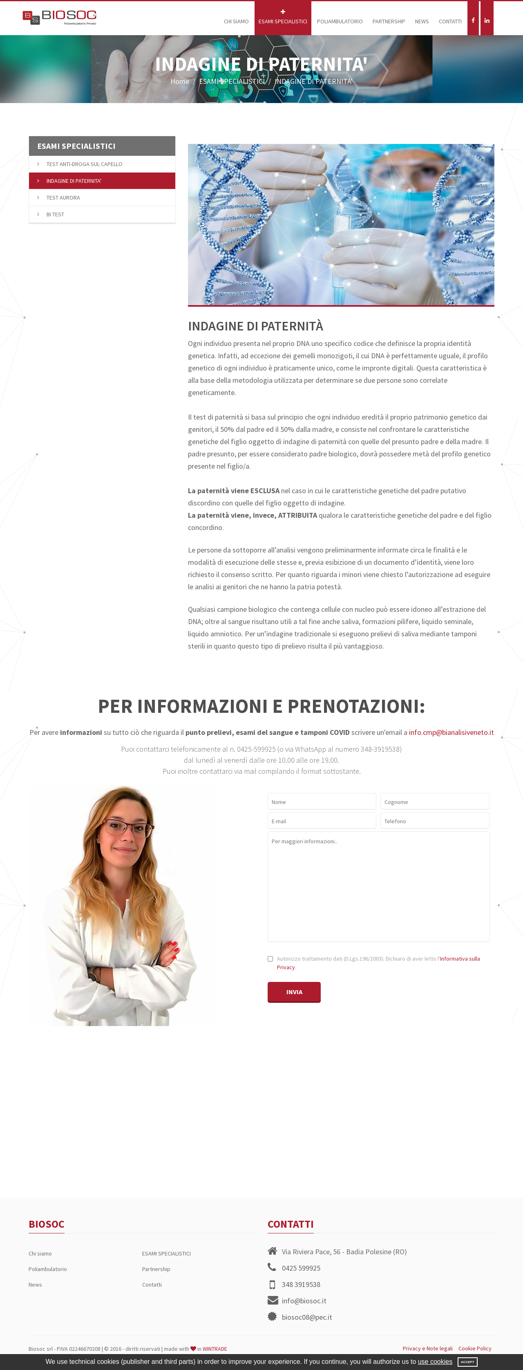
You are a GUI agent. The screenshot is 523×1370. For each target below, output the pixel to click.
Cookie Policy (475, 1348)
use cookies (435, 1361)
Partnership (389, 17)
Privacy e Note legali (428, 1348)
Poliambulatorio (340, 17)
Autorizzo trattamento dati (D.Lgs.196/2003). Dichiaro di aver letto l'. (378, 963)
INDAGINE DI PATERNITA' (69, 180)
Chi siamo (236, 17)
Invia (294, 992)
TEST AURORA (58, 197)
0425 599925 (301, 1268)
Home (179, 81)
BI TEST (50, 214)
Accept (467, 1362)
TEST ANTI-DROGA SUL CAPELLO (80, 164)
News (422, 17)
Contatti (450, 17)
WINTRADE (215, 1348)
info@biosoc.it (304, 1300)
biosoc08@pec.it (307, 1317)
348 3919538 (301, 1284)
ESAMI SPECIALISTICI (283, 17)
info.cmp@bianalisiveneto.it (451, 732)
